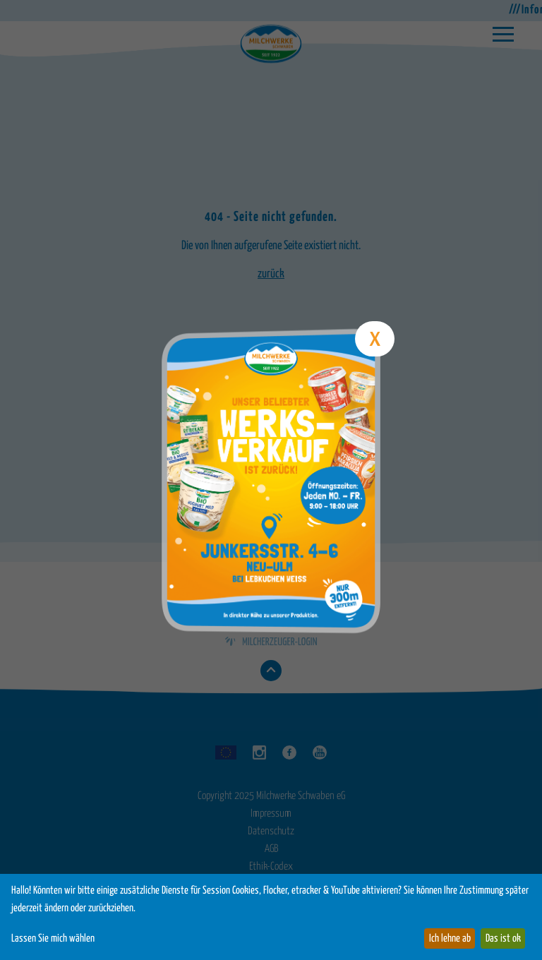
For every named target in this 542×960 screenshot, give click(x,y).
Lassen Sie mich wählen (53, 938)
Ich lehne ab (450, 938)
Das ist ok (503, 938)
